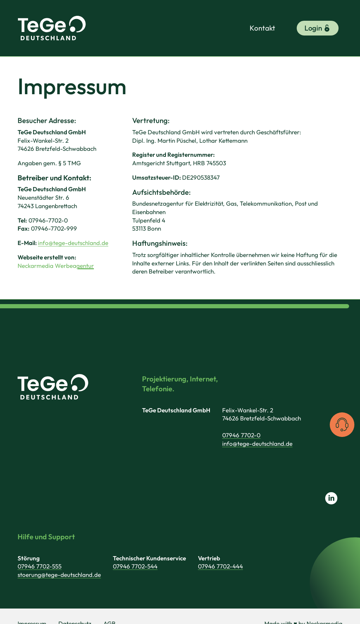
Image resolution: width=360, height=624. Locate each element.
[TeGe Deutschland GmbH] (51, 28)
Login (318, 28)
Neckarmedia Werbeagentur (56, 265)
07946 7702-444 (220, 566)
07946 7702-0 (241, 435)
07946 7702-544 (135, 566)
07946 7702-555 (40, 566)
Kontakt (263, 28)
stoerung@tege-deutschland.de (59, 574)
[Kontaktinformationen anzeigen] (342, 424)
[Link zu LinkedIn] (331, 498)
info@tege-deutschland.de (73, 242)
